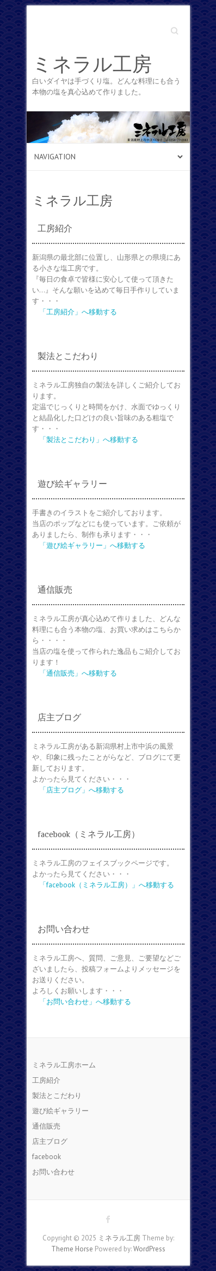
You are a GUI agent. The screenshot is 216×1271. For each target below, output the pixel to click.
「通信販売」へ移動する (78, 673)
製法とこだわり (57, 1095)
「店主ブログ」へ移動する (81, 790)
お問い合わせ (53, 1172)
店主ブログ (49, 1141)
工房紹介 (46, 1080)
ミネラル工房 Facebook (108, 1219)
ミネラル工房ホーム (64, 1065)
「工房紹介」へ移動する (78, 312)
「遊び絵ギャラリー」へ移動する (92, 545)
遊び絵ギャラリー (60, 1110)
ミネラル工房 (92, 64)
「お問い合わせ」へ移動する (85, 1001)
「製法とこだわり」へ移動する (88, 439)
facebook (46, 1156)
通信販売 (46, 1126)
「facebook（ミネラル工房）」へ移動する (106, 885)
